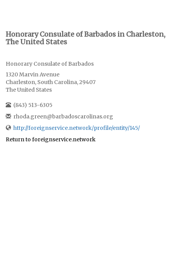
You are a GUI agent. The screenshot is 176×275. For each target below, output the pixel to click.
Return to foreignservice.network (51, 139)
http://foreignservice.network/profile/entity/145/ (76, 128)
